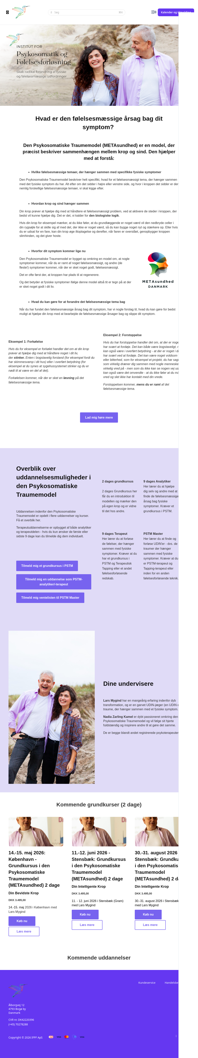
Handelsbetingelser (177, 982)
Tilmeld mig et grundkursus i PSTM (47, 565)
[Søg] (85, 12)
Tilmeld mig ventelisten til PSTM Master (50, 597)
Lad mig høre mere (99, 417)
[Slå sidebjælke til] (7, 12)
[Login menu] (154, 12)
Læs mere (24, 931)
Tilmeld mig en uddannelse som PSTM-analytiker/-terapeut (54, 582)
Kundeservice (146, 982)
